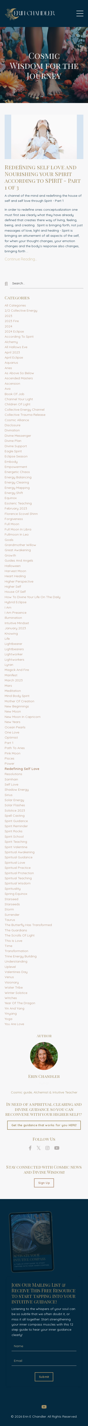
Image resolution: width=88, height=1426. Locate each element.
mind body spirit (17, 696)
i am (8, 607)
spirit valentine (16, 847)
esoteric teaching (18, 503)
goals (9, 540)
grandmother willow (20, 545)
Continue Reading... (21, 259)
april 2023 (12, 352)
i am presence (15, 612)
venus (9, 977)
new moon (13, 711)
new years (12, 722)
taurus (10, 920)
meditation (13, 691)
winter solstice (16, 993)
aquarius (11, 362)
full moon (12, 524)
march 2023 (14, 680)
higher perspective (19, 581)
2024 (8, 326)
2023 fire (12, 321)
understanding (16, 961)
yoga (8, 1019)
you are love (14, 1024)
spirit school (14, 836)
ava (7, 388)
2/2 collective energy (21, 310)
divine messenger (18, 435)
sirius (9, 795)
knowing (11, 633)
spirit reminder (16, 826)
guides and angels (19, 560)
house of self (15, 592)
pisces (9, 758)
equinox (11, 498)
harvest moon (15, 571)
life (7, 638)
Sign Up (44, 1183)
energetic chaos (17, 472)
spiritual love (15, 862)
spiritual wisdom (18, 883)
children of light (17, 404)
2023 (8, 316)
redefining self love (22, 769)
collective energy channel (24, 409)
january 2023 (15, 628)
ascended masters (19, 378)
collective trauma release (25, 415)
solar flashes (15, 805)
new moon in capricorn (23, 717)
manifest (11, 675)
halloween (13, 566)
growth (10, 555)
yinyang (11, 1013)
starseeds (12, 904)
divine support (16, 446)
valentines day (16, 972)
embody (11, 462)
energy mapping (17, 488)
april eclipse (14, 357)
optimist (11, 737)
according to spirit (19, 336)
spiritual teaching (18, 878)
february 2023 (16, 508)
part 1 (9, 743)
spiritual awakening (20, 852)
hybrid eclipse (15, 602)
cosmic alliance (17, 420)
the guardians (16, 930)
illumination (13, 618)
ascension (12, 383)
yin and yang (14, 1008)
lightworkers (14, 659)
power (9, 763)
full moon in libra (18, 529)
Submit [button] (44, 1377)
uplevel (10, 967)
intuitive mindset (17, 623)
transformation (16, 951)
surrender (12, 915)
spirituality (13, 888)
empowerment (16, 467)
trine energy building (21, 956)
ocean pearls (15, 727)
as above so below (19, 373)
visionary (12, 982)
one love (12, 732)
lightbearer (13, 644)
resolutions (13, 774)
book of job (14, 394)
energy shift (14, 493)
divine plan (13, 441)
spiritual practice (18, 868)
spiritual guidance (18, 857)
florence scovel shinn (21, 514)
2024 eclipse (14, 331)
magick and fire (17, 670)
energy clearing (17, 482)
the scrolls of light (20, 935)
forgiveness (14, 519)
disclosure (12, 425)
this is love (13, 941)
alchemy (11, 342)
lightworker (14, 654)
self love (11, 784)
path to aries (15, 748)
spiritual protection (19, 873)
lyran (9, 665)
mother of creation (19, 701)
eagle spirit (13, 451)
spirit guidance (16, 821)
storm (9, 909)
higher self (13, 586)
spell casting (15, 815)
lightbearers (14, 649)
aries (8, 368)
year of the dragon (20, 1003)
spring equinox (16, 894)
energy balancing (18, 477)
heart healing (15, 576)
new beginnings (17, 706)
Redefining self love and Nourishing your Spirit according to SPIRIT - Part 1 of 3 (42, 177)
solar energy (14, 800)
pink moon (12, 753)
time (8, 946)
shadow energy (17, 789)
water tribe (14, 987)
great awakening (18, 550)
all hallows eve (16, 347)
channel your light (19, 399)
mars (8, 685)
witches (11, 998)
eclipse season (16, 456)
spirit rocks (13, 831)
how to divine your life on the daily (32, 597)
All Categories (15, 305)
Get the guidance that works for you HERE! (44, 1125)
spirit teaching (16, 842)
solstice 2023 (15, 810)
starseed (11, 899)
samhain (11, 779)
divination (12, 430)
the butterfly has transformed (28, 925)
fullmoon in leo (17, 534)
